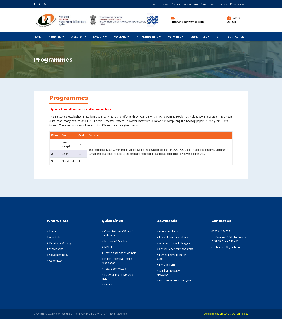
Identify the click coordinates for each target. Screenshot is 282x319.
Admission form (168, 231)
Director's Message (60, 243)
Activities (174, 37)
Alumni (176, 4)
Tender (165, 4)
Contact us (236, 37)
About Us (55, 37)
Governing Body (58, 254)
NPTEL (108, 247)
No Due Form (167, 264)
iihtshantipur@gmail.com (187, 21)
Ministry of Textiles (115, 241)
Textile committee (115, 268)
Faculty (98, 37)
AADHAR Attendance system (176, 280)
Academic (120, 37)
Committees (198, 37)
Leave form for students (173, 237)
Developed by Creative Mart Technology (226, 313)
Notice (155, 4)
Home (37, 37)
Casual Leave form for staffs (176, 249)
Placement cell (238, 4)
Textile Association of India (120, 253)
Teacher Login (190, 4)
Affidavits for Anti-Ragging (174, 243)
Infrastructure (147, 37)
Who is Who (56, 249)
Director (77, 37)
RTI (218, 37)
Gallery (223, 4)
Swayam (109, 284)
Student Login (208, 4)
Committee (56, 260)
